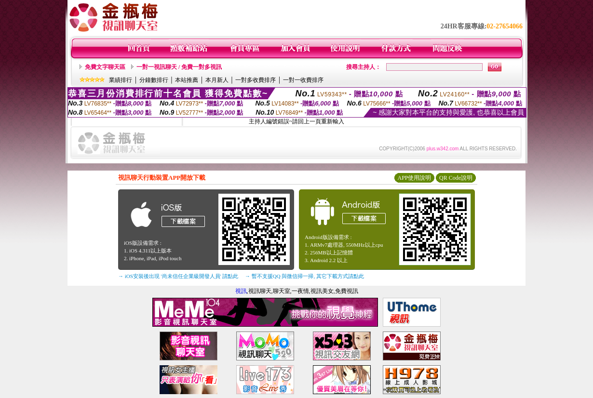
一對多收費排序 (255, 80)
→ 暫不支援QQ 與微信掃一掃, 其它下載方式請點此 (304, 276)
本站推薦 (186, 80)
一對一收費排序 (303, 80)
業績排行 (120, 80)
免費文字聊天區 (105, 67)
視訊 (241, 291)
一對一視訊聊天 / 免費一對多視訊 (179, 67)
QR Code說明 (455, 177)
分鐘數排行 (153, 80)
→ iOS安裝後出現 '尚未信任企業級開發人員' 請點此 (178, 276)
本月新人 (217, 80)
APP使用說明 (414, 177)
